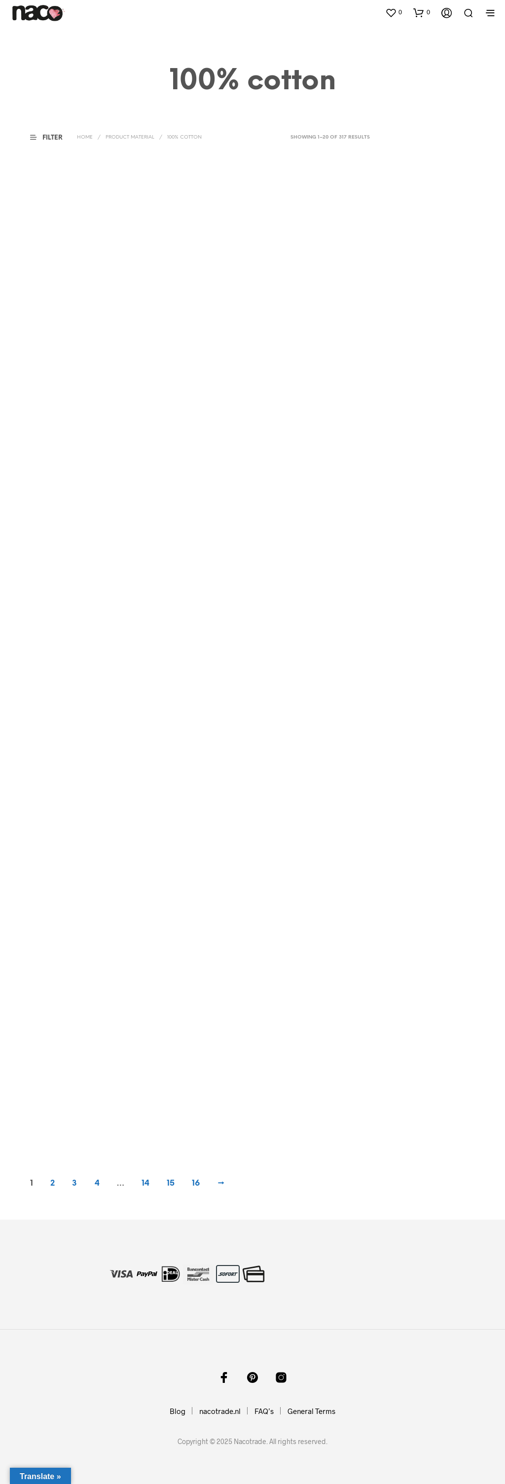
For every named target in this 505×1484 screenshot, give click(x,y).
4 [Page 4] (97, 1183)
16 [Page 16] (196, 1183)
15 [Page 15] (171, 1183)
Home (85, 137)
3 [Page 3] (74, 1183)
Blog (177, 1411)
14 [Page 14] (145, 1183)
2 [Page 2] (52, 1183)
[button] (393, 12)
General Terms (311, 1411)
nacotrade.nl (220, 1411)
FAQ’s (264, 1411)
